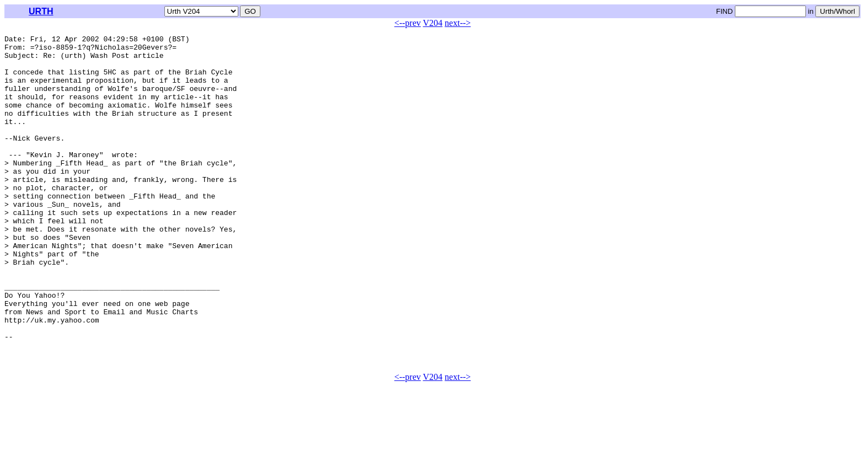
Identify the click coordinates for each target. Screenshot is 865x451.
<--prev (407, 23)
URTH (41, 11)
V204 (433, 23)
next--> (458, 23)
